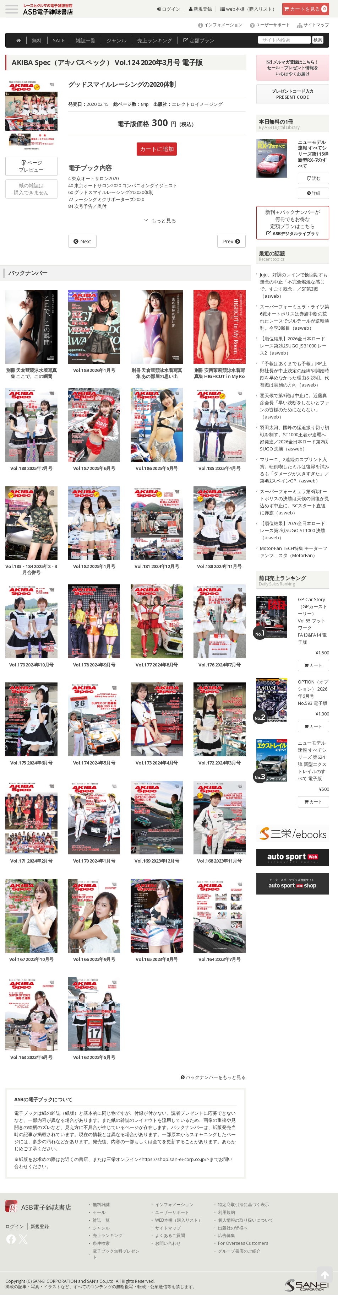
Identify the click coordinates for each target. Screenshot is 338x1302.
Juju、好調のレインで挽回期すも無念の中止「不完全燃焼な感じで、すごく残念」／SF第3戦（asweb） (294, 285)
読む (314, 178)
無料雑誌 (101, 1205)
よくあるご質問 (170, 1235)
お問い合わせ (168, 1243)
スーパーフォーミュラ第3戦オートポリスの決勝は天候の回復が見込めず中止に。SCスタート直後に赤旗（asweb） (294, 502)
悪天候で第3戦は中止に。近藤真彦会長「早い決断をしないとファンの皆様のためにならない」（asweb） (294, 406)
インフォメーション (217, 25)
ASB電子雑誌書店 (46, 1207)
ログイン (168, 9)
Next (85, 241)
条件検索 (101, 1243)
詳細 (313, 193)
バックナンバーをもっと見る (213, 1077)
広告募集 (226, 1235)
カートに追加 (157, 149)
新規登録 (200, 9)
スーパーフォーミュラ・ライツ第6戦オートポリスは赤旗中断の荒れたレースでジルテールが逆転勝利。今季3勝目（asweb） (294, 317)
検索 (318, 40)
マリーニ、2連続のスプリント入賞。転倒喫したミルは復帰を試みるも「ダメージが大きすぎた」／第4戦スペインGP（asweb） (294, 470)
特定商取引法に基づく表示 (243, 1205)
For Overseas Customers (243, 1243)
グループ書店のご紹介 (239, 1251)
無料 (37, 40)
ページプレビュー (31, 166)
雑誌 (86, 40)
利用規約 (226, 1212)
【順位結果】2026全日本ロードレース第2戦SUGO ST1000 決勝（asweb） (292, 530)
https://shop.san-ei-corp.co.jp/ (174, 1159)
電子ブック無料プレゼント (116, 1254)
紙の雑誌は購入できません (31, 189)
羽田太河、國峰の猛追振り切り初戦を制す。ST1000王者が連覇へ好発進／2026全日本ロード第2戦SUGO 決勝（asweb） (294, 438)
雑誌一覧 (101, 1220)
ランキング (154, 40)
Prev (228, 241)
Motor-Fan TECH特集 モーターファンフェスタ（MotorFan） (293, 551)
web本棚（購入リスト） (248, 9)
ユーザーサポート (267, 25)
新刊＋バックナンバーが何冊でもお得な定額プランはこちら (292, 223)
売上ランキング (107, 1235)
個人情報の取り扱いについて (245, 1220)
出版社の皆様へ (233, 1228)
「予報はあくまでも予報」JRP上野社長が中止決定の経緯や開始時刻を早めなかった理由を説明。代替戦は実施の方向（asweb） (294, 374)
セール (99, 1212)
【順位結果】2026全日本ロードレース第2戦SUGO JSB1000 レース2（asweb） (293, 345)
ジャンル (116, 40)
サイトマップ (310, 25)
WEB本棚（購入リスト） (178, 1220)
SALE (59, 40)
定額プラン (198, 40)
